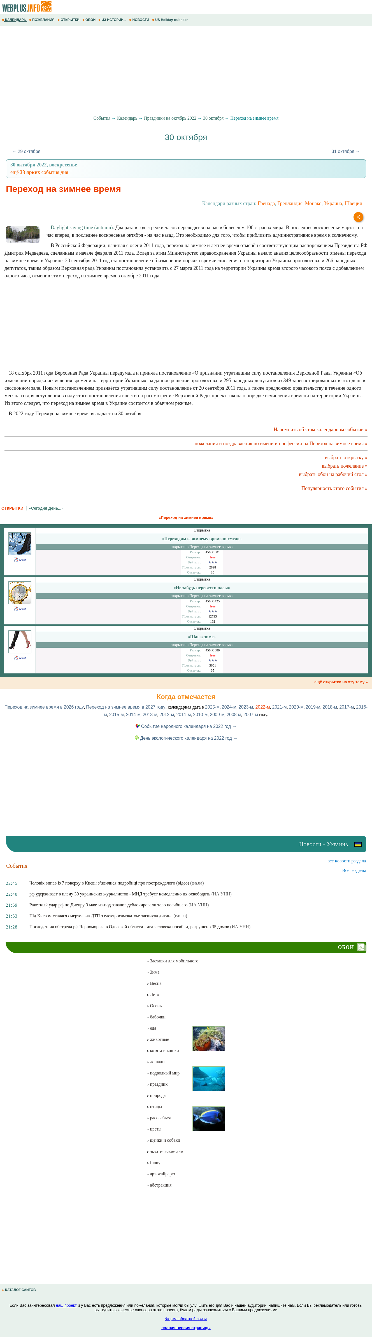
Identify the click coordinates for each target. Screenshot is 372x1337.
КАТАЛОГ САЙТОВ (19, 1290)
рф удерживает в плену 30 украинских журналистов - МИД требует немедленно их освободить (119, 894)
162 (212, 621)
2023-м (246, 707)
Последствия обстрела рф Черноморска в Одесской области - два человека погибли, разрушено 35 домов (129, 926)
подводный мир (163, 1073)
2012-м (166, 714)
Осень (154, 1005)
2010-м (200, 714)
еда (151, 1028)
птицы (154, 1106)
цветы (154, 1129)
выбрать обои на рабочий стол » (333, 474)
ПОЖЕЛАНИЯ (42, 20)
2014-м (133, 714)
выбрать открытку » (346, 457)
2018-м (329, 707)
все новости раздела (347, 860)
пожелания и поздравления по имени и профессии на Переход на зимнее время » (281, 443)
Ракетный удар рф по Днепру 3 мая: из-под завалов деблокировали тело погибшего (108, 904)
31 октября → (346, 151)
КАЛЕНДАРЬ (14, 20)
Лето (153, 994)
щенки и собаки (163, 1140)
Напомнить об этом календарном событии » (321, 429)
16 (212, 572)
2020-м (296, 707)
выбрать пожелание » (345, 466)
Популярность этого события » (334, 488)
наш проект (66, 1305)
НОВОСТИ (139, 20)
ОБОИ (89, 20)
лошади (155, 1061)
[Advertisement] (168, 71)
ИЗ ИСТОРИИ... (112, 20)
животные (158, 1039)
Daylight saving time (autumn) (82, 227)
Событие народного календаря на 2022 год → (186, 726)
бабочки (156, 1017)
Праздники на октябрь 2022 (170, 118)
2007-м (250, 714)
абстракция (159, 1185)
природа (156, 1095)
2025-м (212, 707)
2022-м (262, 707)
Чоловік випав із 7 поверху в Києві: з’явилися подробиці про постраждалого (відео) (109, 883)
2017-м (346, 707)
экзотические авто (165, 1151)
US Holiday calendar (170, 20)
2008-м (234, 714)
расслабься (159, 1117)
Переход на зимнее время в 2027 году (125, 707)
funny (153, 1162)
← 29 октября (26, 151)
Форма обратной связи (186, 1319)
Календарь (127, 118)
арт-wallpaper (161, 1173)
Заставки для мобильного (172, 960)
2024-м (229, 707)
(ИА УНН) (221, 894)
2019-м (313, 707)
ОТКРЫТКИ (68, 20)
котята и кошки (163, 1050)
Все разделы (354, 870)
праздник (157, 1084)
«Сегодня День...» (46, 508)
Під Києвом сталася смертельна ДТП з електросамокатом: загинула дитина (101, 915)
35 (212, 670)
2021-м (279, 707)
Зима (153, 972)
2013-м (150, 714)
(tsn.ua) (197, 883)
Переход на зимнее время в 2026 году (44, 707)
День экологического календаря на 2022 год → (186, 738)
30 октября (213, 118)
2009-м (217, 714)
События (102, 118)
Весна (154, 983)
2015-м (116, 714)
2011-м (183, 714)
